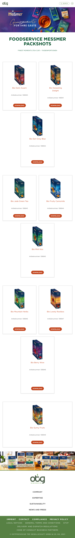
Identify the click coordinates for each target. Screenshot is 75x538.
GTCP (66, 523)
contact (24, 519)
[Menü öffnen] (72, 3)
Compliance (39, 519)
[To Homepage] (5, 3)
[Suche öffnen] (64, 3)
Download (19, 105)
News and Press (37, 510)
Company (37, 492)
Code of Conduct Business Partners (37, 530)
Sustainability (37, 504)
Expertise (37, 498)
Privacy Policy (59, 519)
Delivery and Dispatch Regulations (37, 526)
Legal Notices (14, 523)
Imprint (11, 519)
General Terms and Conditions (42, 523)
